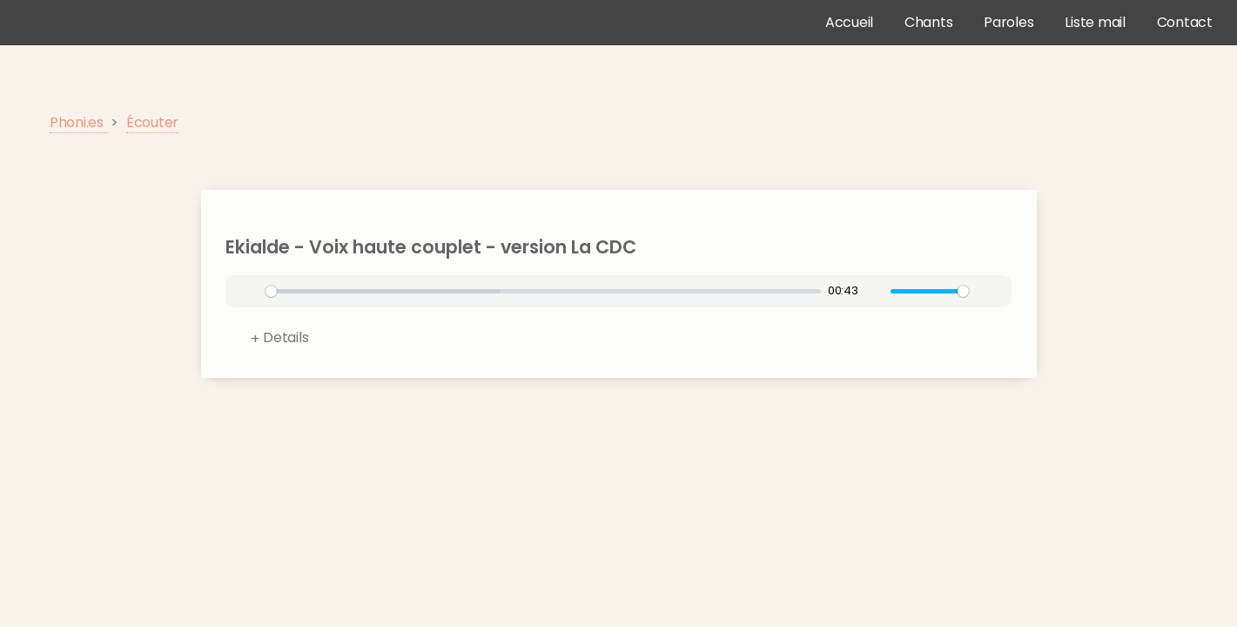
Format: (630, 341)
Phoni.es (78, 122)
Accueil (849, 22)
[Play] (250, 291)
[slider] (543, 291)
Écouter (152, 122)
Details (285, 337)
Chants (928, 22)
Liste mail (1095, 22)
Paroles (1008, 22)
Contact (1185, 22)
